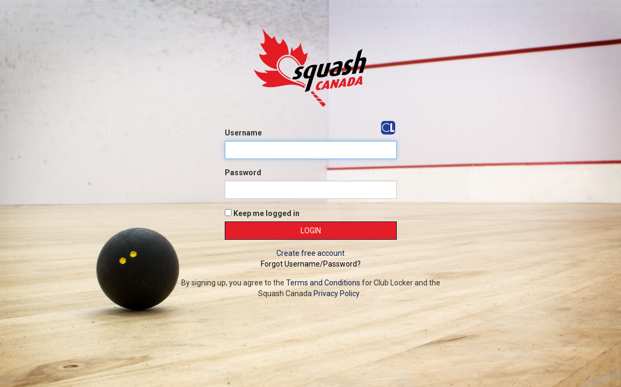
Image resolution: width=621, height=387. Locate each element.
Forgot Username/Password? (311, 264)
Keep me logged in (262, 213)
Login (311, 230)
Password (243, 172)
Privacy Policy (336, 293)
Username (243, 132)
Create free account (310, 253)
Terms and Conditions (323, 282)
